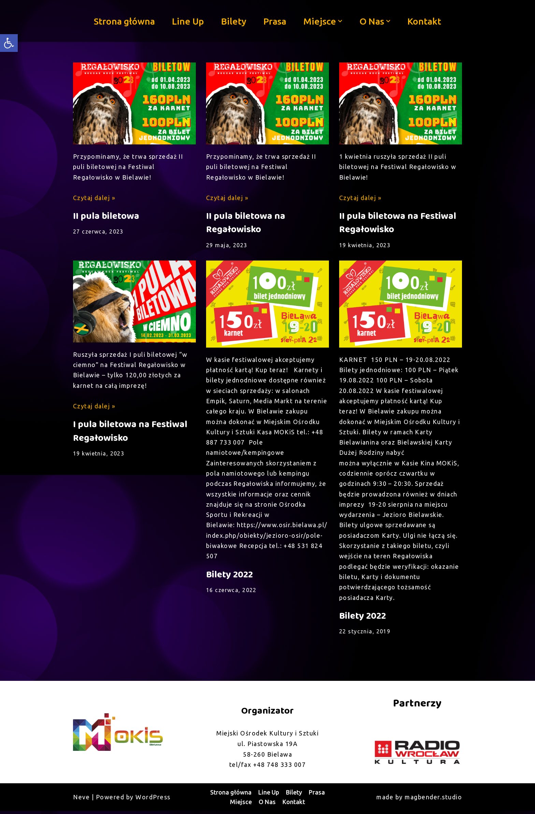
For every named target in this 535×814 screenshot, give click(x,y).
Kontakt (425, 21)
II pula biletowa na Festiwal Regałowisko (397, 223)
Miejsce (241, 804)
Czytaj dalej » (94, 198)
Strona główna (123, 21)
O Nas (267, 804)
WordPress (153, 800)
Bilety (234, 21)
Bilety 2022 (229, 577)
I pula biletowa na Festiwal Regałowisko (130, 432)
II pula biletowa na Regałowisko (245, 223)
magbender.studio (433, 800)
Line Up (187, 21)
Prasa (275, 21)
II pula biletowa (106, 216)
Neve (81, 800)
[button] (340, 21)
